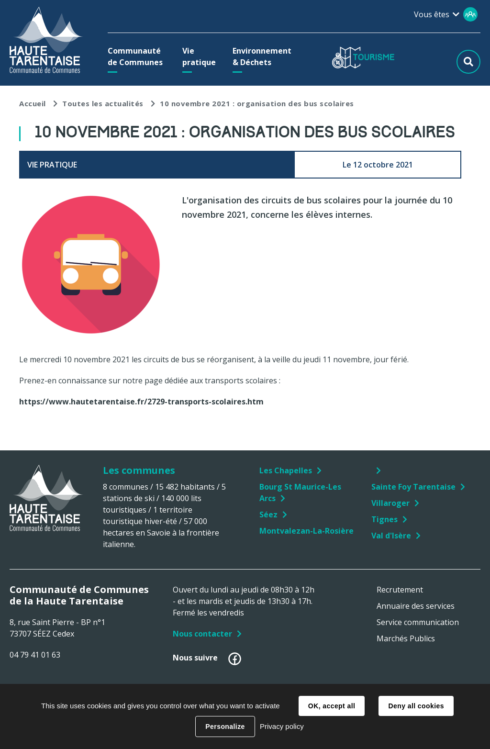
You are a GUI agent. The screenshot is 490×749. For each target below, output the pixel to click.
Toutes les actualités (103, 103)
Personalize (225, 726)
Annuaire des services (416, 606)
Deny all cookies (416, 706)
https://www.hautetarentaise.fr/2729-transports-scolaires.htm (141, 401)
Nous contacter (202, 633)
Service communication (418, 622)
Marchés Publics (406, 638)
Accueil (32, 103)
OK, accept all (331, 706)
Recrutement (400, 589)
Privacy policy (282, 726)
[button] (137, 56)
